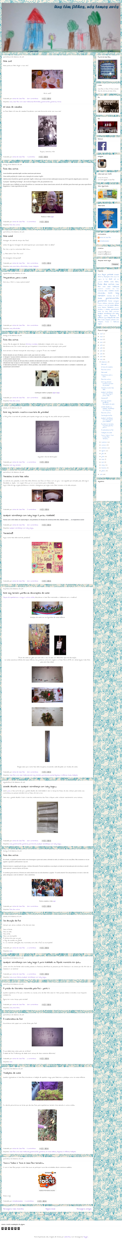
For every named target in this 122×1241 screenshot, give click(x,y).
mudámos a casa (102, 305)
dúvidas (117, 291)
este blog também (15, 465)
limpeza (100, 303)
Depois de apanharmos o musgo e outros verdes (19, 597)
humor (110, 301)
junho (103, 457)
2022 (101, 337)
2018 (101, 348)
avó (110, 279)
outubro (104, 445)
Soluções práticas (110, 320)
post (8, 791)
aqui (52, 216)
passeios (117, 307)
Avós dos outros (10, 169)
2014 (101, 360)
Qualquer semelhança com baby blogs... (21, 528)
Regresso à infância (60, 775)
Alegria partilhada (107, 274)
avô (115, 279)
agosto (104, 451)
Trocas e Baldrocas (112, 322)
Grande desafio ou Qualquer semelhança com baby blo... (107, 408)
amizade (116, 275)
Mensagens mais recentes (13, 1209)
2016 (101, 354)
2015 (101, 357)
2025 (101, 334)
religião (105, 318)
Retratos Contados (32, 344)
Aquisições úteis (108, 277)
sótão (117, 320)
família (100, 298)
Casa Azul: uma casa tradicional (23, 102)
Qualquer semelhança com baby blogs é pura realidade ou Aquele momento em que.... (42, 962)
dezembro (105, 362)
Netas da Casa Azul (105, 238)
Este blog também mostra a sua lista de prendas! (26, 412)
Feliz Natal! (8, 236)
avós (10, 102)
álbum (99, 275)
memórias (111, 303)
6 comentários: (32, 222)
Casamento (100, 289)
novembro (104, 442)
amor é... (100, 277)
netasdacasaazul (104, 241)
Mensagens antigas (84, 1209)
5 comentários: (32, 509)
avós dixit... (16, 266)
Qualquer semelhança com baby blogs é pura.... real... (107, 394)
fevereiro (104, 468)
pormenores (45, 775)
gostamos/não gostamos (48, 102)
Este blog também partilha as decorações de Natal (26, 593)
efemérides (37, 102)
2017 (101, 351)
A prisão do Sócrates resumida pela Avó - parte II (26, 988)
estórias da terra (113, 296)
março (103, 465)
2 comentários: (32, 462)
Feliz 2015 (7, 61)
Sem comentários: (33, 98)
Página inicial (50, 1209)
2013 (101, 474)
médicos (105, 303)
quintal (52, 775)
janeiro (104, 471)
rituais (30, 266)
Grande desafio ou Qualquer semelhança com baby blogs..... (30, 786)
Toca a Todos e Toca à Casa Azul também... (23, 1163)
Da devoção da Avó (12, 920)
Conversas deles (102, 291)
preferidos (116, 311)
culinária (111, 291)
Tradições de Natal (12, 1073)
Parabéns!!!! (8, 533)
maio (103, 459)
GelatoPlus (67, 1237)
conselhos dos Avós (112, 289)
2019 (101, 345)
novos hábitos (17, 977)
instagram (116, 301)
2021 (101, 339)
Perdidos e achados (104, 309)
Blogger (85, 1237)
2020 (101, 342)
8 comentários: (31, 1148)
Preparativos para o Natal (15, 277)
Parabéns (110, 307)
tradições (36, 266)
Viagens (100, 324)
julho (103, 454)
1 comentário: (31, 157)
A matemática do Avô (12, 1019)
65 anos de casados (12, 107)
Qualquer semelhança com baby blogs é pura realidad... (107, 420)
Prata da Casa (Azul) (105, 312)
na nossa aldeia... (51, 1151)
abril (103, 462)
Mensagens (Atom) (51, 1215)
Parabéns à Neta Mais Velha (15, 476)
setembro (104, 448)
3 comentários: (29, 1201)
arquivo (115, 277)
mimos (59, 102)
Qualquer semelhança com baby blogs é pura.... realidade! (29, 515)
